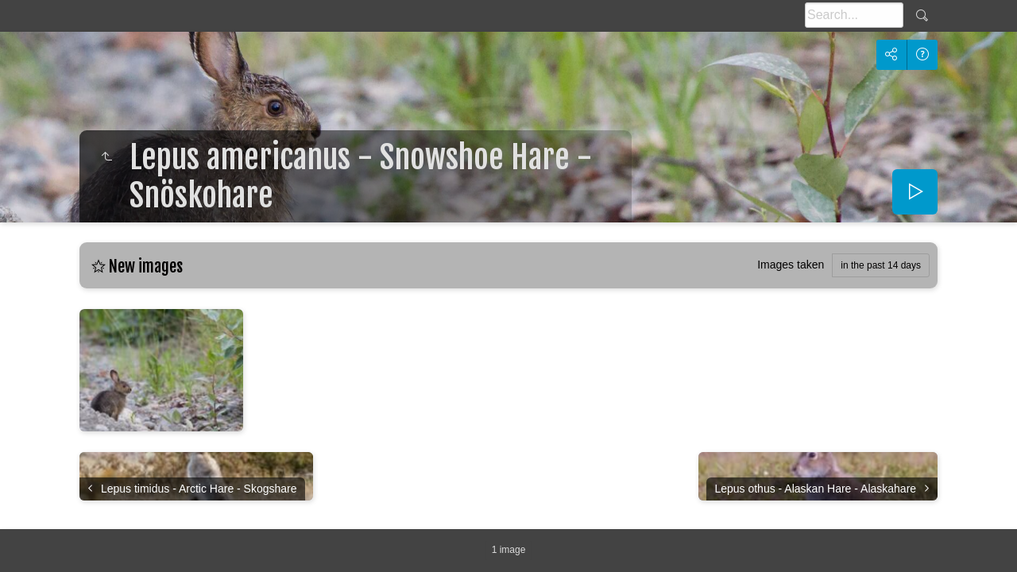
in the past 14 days (881, 265)
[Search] (854, 15)
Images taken (790, 264)
